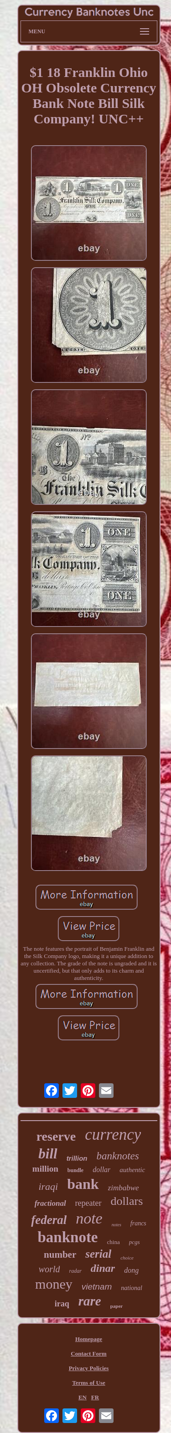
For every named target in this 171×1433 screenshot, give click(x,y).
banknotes (117, 1156)
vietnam (97, 1286)
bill (47, 1154)
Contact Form (88, 1353)
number (60, 1254)
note (89, 1218)
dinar (103, 1268)
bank (82, 1184)
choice (127, 1257)
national (131, 1288)
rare (89, 1301)
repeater (88, 1203)
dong (131, 1270)
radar (75, 1271)
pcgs (134, 1242)
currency (113, 1134)
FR (95, 1397)
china (113, 1242)
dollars (127, 1201)
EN (82, 1397)
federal (49, 1220)
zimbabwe (123, 1187)
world (49, 1269)
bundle (75, 1170)
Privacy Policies (89, 1368)
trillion (77, 1158)
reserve (56, 1136)
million (45, 1168)
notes (116, 1224)
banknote (67, 1237)
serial (98, 1254)
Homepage (88, 1339)
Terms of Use (88, 1382)
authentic (132, 1169)
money (54, 1283)
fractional (50, 1203)
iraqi (48, 1186)
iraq (62, 1303)
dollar (101, 1169)
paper (116, 1306)
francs (138, 1223)
